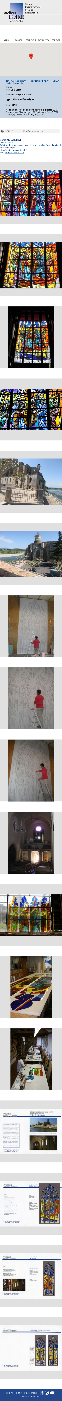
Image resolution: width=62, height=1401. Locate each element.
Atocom (36, 1396)
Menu (6, 40)
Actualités (43, 40)
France (9, 87)
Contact (56, 40)
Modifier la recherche (33, 131)
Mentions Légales (27, 1393)
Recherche (31, 40)
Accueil (18, 40)
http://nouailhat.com (14, 152)
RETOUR (9, 131)
